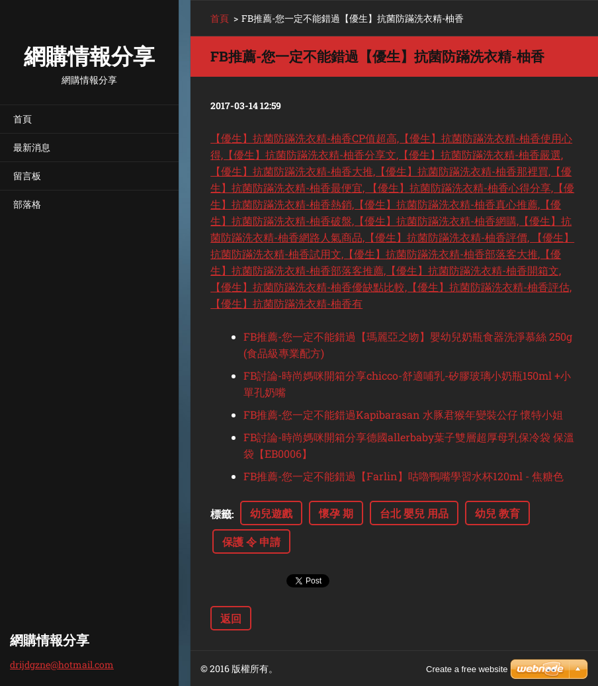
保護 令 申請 (251, 541)
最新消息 (31, 147)
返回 (230, 618)
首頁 (22, 118)
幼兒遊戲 (271, 513)
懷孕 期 (336, 513)
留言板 (27, 175)
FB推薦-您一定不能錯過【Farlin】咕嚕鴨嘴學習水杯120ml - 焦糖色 (403, 476)
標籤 (221, 514)
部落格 (27, 204)
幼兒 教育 (497, 513)
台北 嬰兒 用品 (414, 513)
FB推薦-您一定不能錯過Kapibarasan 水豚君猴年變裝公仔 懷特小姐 (403, 414)
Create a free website (467, 669)
